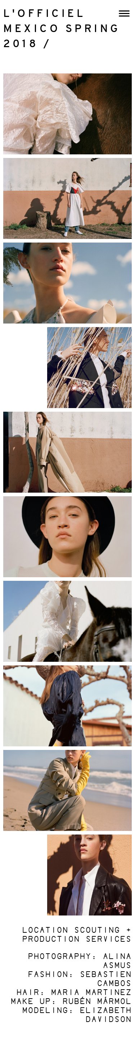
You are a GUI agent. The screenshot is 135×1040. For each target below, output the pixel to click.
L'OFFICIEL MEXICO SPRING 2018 (62, 29)
